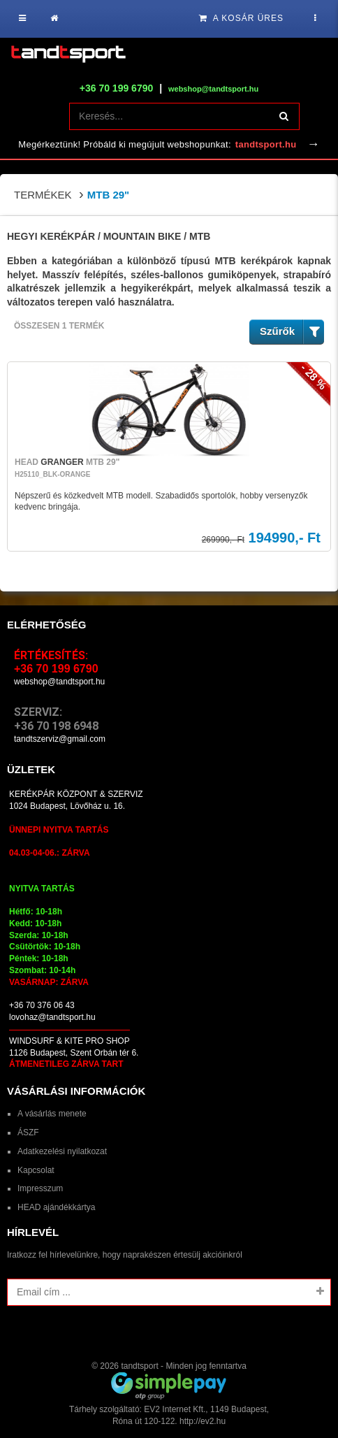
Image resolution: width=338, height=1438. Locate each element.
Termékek (43, 195)
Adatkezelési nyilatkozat (62, 1151)
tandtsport (139, 1366)
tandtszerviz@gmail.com (59, 739)
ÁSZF (28, 1132)
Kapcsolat (35, 1170)
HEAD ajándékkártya (56, 1207)
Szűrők (292, 331)
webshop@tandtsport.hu (59, 681)
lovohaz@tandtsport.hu (52, 1017)
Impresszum (40, 1188)
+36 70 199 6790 (117, 88)
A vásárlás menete (52, 1114)
